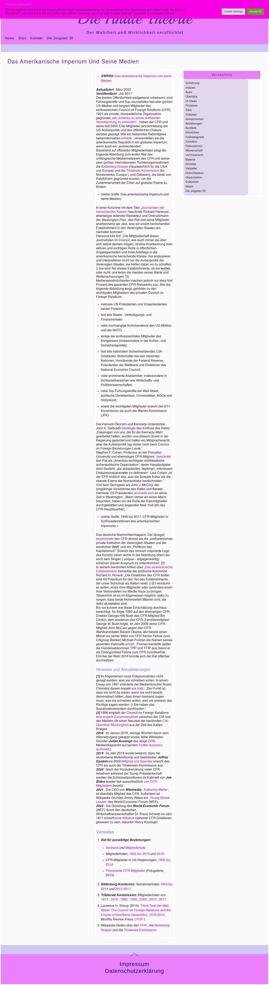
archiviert (102, 749)
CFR (143, 925)
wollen (165, 268)
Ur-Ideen (191, 101)
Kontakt (36, 38)
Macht (189, 186)
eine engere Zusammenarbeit (117, 717)
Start (22, 38)
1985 (124, 899)
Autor (189, 92)
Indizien (190, 87)
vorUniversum (194, 155)
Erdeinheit (192, 182)
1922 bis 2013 (139, 854)
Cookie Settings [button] (233, 11)
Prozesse (191, 105)
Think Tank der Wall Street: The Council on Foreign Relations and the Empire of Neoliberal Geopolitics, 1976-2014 (136, 910)
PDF (139, 919)
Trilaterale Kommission (142, 171)
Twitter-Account (149, 745)
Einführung (192, 83)
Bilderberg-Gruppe (114, 166)
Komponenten (195, 119)
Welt (115, 547)
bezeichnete (105, 539)
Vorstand (112, 848)
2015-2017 (123, 889)
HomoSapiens (195, 173)
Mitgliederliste (136, 848)
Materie (190, 159)
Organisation (194, 177)
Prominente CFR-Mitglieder (125, 871)
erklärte (126, 138)
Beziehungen (194, 123)
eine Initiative (124, 818)
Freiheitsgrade (195, 137)
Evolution (191, 141)
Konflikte (191, 128)
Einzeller (191, 164)
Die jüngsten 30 (60, 38)
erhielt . (131, 644)
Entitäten (191, 114)
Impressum (134, 964)
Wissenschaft (194, 150)
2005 (143, 899)
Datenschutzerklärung (134, 971)
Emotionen (192, 132)
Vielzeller (191, 168)
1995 (133, 899)
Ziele (189, 110)
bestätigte (129, 428)
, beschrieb (163, 456)
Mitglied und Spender (137, 761)
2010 (153, 899)
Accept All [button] (256, 11)
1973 (104, 899)
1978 (114, 899)
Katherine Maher (156, 790)
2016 (160, 854)
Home (9, 38)
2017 (162, 899)
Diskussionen (194, 146)
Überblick (191, 96)
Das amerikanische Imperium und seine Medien (73, 62)
